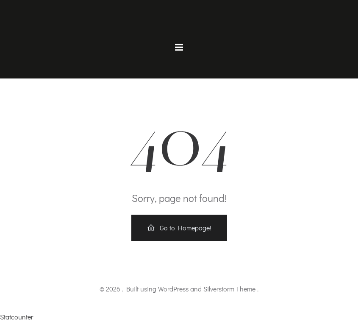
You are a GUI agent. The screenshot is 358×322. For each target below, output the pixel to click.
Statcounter (16, 316)
